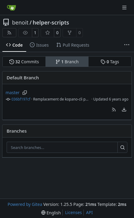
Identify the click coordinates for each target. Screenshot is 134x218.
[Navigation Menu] (125, 7)
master (13, 92)
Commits (24, 61)
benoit (20, 22)
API (89, 212)
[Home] (11, 7)
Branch (67, 61)
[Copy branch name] (25, 93)
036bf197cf (20, 99)
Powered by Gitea (25, 204)
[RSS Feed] (9, 32)
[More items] (127, 45)
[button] (113, 109)
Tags (110, 61)
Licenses (73, 212)
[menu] (124, 109)
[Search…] (122, 147)
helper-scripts (51, 22)
